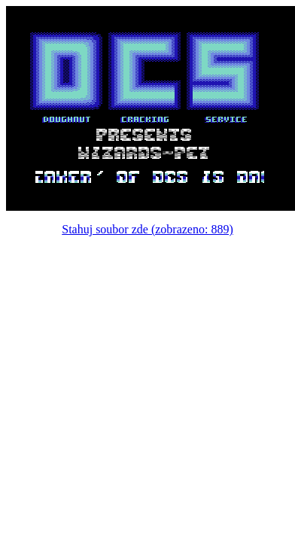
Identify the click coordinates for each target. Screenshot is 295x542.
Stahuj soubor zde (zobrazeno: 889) (147, 229)
